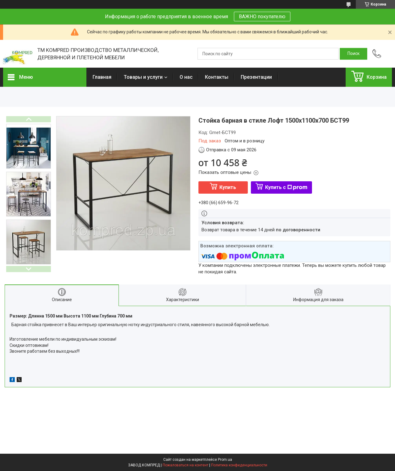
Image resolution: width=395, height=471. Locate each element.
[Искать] (353, 54)
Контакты (216, 77)
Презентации (256, 77)
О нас (186, 77)
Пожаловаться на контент (185, 465)
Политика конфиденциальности (239, 465)
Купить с (286, 187)
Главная (102, 77)
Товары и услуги (143, 77)
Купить (227, 187)
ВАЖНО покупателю (262, 16)
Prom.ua (225, 459)
